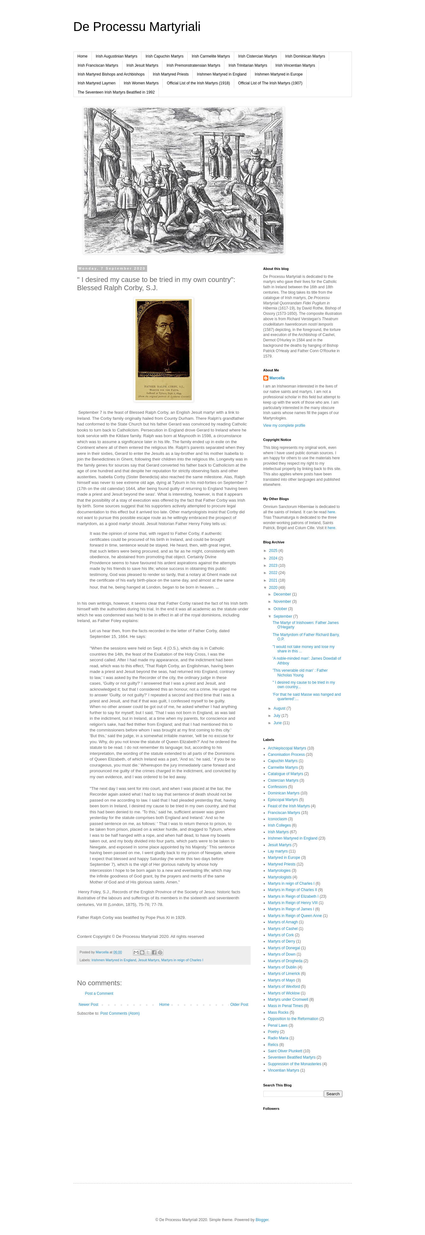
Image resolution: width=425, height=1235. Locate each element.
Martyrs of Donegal (284, 948)
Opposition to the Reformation (293, 1019)
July (277, 715)
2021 (273, 580)
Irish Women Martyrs (141, 83)
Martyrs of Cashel (283, 928)
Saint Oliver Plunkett (285, 1051)
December (282, 594)
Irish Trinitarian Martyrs (247, 65)
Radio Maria (278, 1038)
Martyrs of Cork (281, 935)
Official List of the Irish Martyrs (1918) (198, 83)
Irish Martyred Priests (171, 74)
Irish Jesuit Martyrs (143, 65)
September (283, 616)
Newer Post (88, 1004)
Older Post (239, 1004)
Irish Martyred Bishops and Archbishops (111, 74)
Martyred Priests (282, 864)
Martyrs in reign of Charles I (182, 960)
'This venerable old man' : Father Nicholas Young (300, 672)
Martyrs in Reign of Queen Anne (295, 916)
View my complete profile (284, 425)
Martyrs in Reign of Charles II (292, 890)
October (280, 609)
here (331, 512)
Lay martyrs (278, 851)
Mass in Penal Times (285, 1006)
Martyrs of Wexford (284, 986)
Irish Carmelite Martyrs (211, 56)
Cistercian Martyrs (283, 780)
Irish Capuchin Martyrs (165, 56)
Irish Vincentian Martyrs (295, 65)
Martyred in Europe (284, 857)
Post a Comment (99, 993)
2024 (273, 558)
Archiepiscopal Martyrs (287, 748)
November (282, 601)
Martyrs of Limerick (284, 973)
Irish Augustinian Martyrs (116, 56)
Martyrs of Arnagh (283, 922)
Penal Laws (278, 1025)
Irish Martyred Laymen (97, 83)
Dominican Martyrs (284, 793)
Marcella (277, 378)
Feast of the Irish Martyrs (289, 806)
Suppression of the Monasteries (295, 1064)
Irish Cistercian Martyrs (257, 56)
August (279, 708)
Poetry (273, 1032)
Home (83, 56)
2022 (273, 573)
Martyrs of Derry (281, 941)
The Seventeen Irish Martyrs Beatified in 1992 (116, 92)
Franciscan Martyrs (284, 812)
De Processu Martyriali (137, 27)
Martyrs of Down (282, 954)
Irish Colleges (279, 825)
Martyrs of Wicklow (284, 993)
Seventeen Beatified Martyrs (292, 1057)
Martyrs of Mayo (281, 980)
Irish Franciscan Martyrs (98, 65)
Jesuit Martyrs (148, 960)
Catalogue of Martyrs (285, 774)
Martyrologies (279, 870)
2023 (273, 565)
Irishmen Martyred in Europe (279, 74)
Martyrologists (280, 877)
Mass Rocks (278, 1012)
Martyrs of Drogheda (285, 961)
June (278, 723)
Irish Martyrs (278, 832)
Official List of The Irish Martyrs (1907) (270, 83)
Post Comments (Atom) (120, 1013)
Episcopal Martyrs (283, 800)
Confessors (277, 787)
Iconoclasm (277, 819)
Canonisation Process (286, 754)
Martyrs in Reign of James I (291, 909)
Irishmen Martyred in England (222, 74)
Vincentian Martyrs (283, 1070)
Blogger (262, 1220)
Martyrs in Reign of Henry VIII (293, 903)
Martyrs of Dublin (282, 967)
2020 (273, 587)
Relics (273, 1044)
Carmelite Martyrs (283, 767)
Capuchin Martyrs (283, 761)
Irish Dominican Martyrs (305, 56)
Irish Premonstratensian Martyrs (193, 65)
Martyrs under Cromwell (288, 999)
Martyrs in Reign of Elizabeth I (293, 896)
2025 (273, 550)
